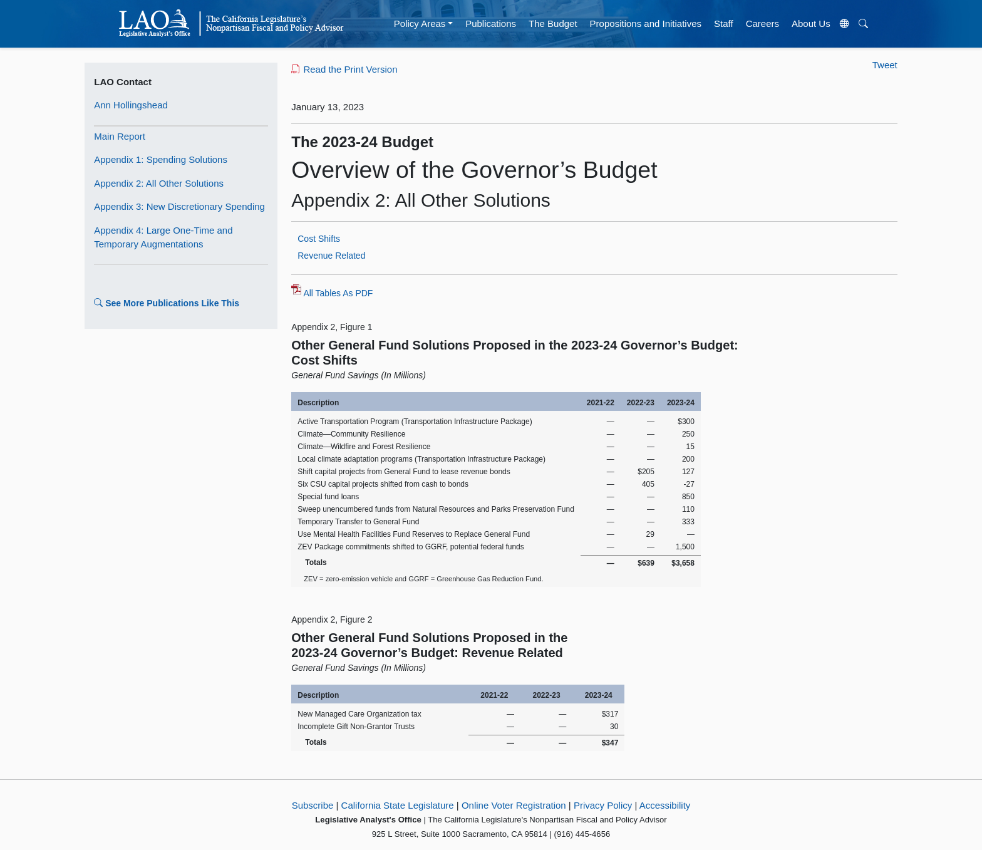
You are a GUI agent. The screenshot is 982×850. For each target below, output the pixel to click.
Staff (723, 23)
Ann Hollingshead (131, 105)
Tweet (884, 65)
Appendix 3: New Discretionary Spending (179, 206)
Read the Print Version (344, 69)
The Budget (553, 23)
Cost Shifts (318, 239)
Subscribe (313, 805)
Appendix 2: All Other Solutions (159, 183)
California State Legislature (397, 805)
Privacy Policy (603, 805)
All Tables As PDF (338, 293)
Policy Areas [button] (420, 23)
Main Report (119, 136)
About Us (811, 23)
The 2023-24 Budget (362, 141)
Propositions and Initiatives (645, 23)
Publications (490, 23)
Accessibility (665, 805)
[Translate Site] (844, 24)
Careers (762, 23)
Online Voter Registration (514, 805)
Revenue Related (331, 256)
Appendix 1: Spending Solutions (160, 159)
